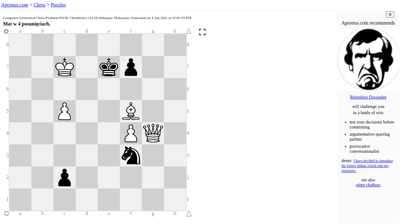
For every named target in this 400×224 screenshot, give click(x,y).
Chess (39, 4)
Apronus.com (14, 4)
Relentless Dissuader (368, 97)
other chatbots (368, 185)
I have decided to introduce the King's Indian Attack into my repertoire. (367, 166)
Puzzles (58, 4)
